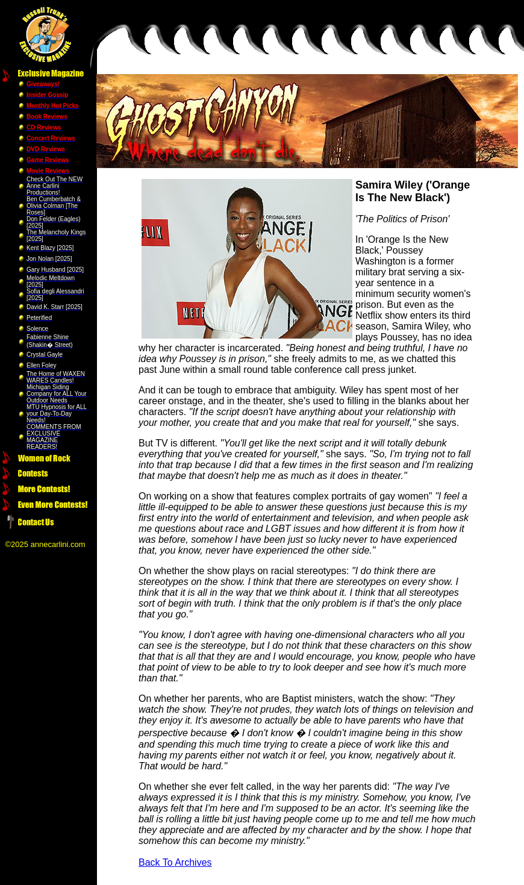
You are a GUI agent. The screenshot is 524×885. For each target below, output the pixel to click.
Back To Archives (175, 862)
